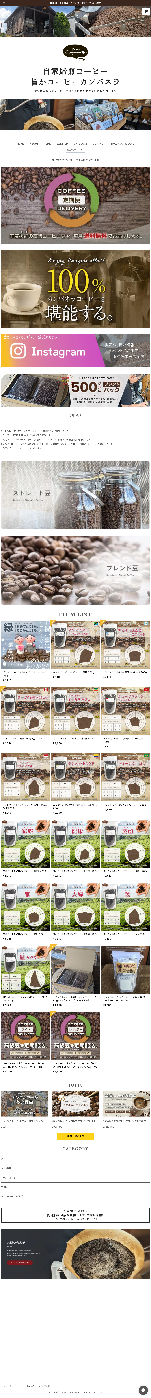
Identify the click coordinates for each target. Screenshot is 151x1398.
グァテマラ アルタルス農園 (26, 439)
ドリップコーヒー (9, 1177)
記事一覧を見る (75, 1136)
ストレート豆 (7, 1159)
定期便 (4, 1187)
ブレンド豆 (6, 1168)
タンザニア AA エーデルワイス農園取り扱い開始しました (41, 431)
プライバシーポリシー (13, 1386)
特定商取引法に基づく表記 (38, 1386)
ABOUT (34, 143)
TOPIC (48, 143)
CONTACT (99, 143)
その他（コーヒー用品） (12, 1196)
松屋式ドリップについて (122, 143)
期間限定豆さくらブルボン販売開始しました (33, 435)
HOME (20, 143)
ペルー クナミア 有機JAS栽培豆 (57, 439)
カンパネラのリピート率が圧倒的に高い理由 (75, 159)
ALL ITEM (62, 143)
